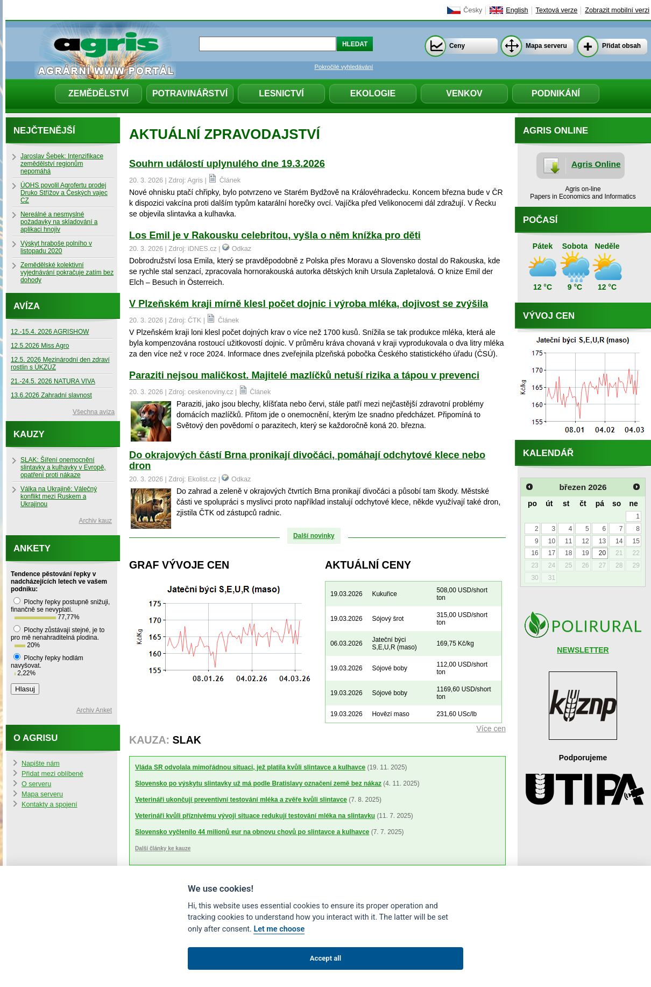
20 (602, 553)
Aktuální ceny (368, 565)
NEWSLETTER (582, 650)
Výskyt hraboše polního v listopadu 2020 (56, 247)
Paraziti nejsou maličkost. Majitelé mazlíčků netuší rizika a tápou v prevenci (304, 375)
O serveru (36, 784)
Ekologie (372, 93)
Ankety (32, 548)
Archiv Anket (94, 710)
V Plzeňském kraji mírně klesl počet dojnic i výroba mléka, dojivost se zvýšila (308, 303)
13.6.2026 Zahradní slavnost (51, 395)
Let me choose (279, 929)
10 (551, 541)
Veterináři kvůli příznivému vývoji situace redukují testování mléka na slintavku (255, 816)
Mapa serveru (546, 46)
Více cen (491, 728)
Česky (472, 10)
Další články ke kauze (162, 848)
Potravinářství (190, 93)
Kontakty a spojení (49, 804)
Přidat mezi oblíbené (52, 774)
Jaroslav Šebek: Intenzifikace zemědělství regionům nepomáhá (61, 163)
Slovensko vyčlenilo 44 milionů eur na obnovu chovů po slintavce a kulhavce (252, 832)
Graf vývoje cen (179, 565)
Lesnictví (281, 93)
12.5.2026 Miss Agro (40, 345)
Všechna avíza (94, 412)
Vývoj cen (549, 316)
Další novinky (314, 536)
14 (618, 541)
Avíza (26, 306)
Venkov (464, 93)
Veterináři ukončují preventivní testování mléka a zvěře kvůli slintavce (241, 799)
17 (551, 553)
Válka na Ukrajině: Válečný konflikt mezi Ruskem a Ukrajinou (58, 496)
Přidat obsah (621, 46)
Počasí (540, 220)
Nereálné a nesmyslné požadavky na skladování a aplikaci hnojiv (58, 222)
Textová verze (557, 10)
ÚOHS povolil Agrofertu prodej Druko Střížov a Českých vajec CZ (64, 192)
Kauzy (29, 434)
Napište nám (41, 763)
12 (585, 541)
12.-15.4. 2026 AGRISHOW (50, 331)
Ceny (457, 46)
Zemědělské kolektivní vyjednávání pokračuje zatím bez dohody (67, 272)
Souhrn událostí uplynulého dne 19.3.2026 (227, 163)
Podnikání (556, 93)
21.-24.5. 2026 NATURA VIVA (53, 381)
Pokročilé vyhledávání (344, 67)
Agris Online (596, 164)
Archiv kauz (95, 520)
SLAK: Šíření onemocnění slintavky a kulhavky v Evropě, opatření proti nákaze (63, 467)
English (517, 10)
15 (635, 541)
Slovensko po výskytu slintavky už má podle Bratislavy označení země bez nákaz (258, 783)
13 (602, 541)
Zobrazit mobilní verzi (617, 10)
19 (585, 553)
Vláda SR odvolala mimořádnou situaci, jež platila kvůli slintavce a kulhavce (250, 767)
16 (534, 553)
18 (568, 553)
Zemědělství (98, 93)
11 (568, 541)
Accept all (325, 958)
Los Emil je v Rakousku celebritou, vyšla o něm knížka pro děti (275, 235)
